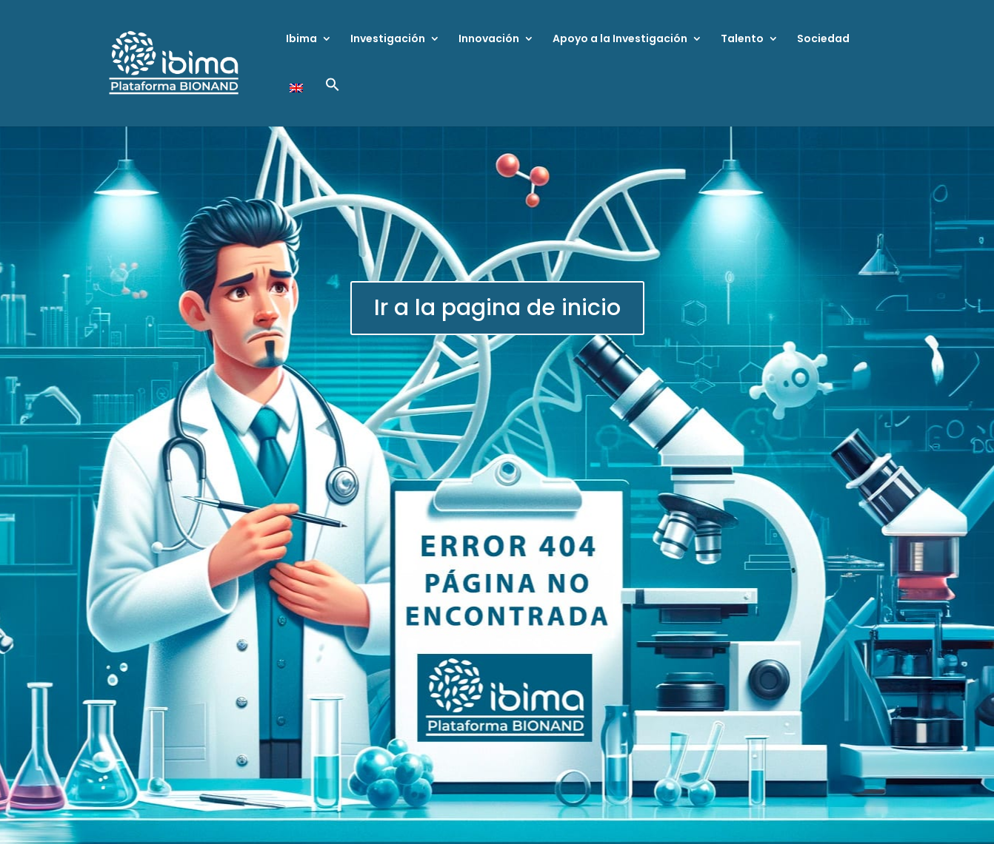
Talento (742, 39)
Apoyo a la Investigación (620, 39)
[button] (332, 101)
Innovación (488, 39)
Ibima (301, 39)
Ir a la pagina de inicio (497, 307)
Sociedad (823, 39)
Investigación (387, 39)
